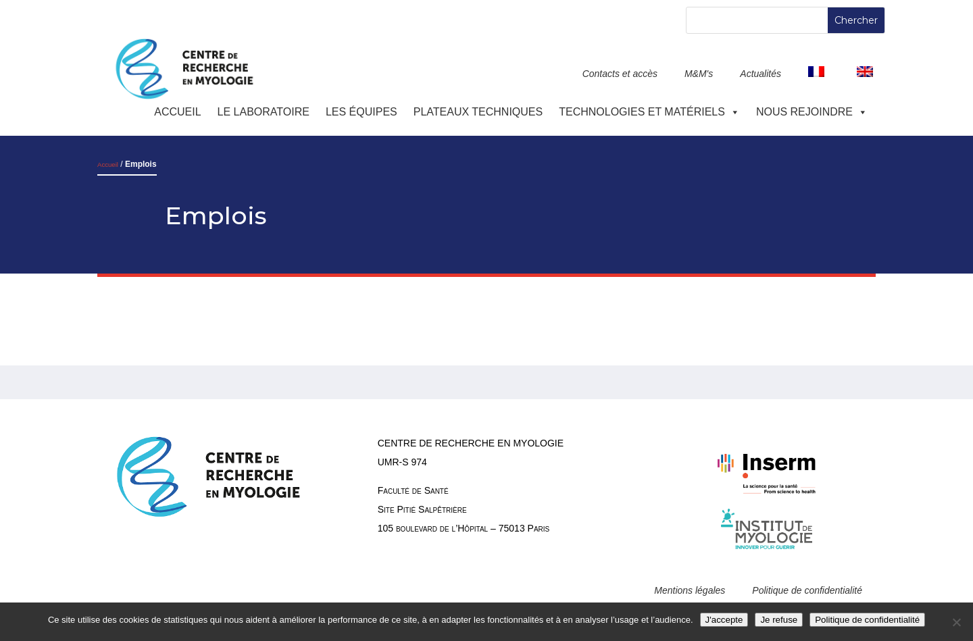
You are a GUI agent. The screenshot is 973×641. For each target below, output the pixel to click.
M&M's (698, 73)
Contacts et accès (619, 73)
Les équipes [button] (361, 112)
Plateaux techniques (478, 112)
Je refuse (778, 620)
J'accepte (724, 620)
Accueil (177, 112)
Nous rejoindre (812, 112)
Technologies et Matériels (649, 112)
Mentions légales (689, 590)
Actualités (760, 73)
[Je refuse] (956, 622)
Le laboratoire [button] (263, 112)
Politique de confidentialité (807, 590)
